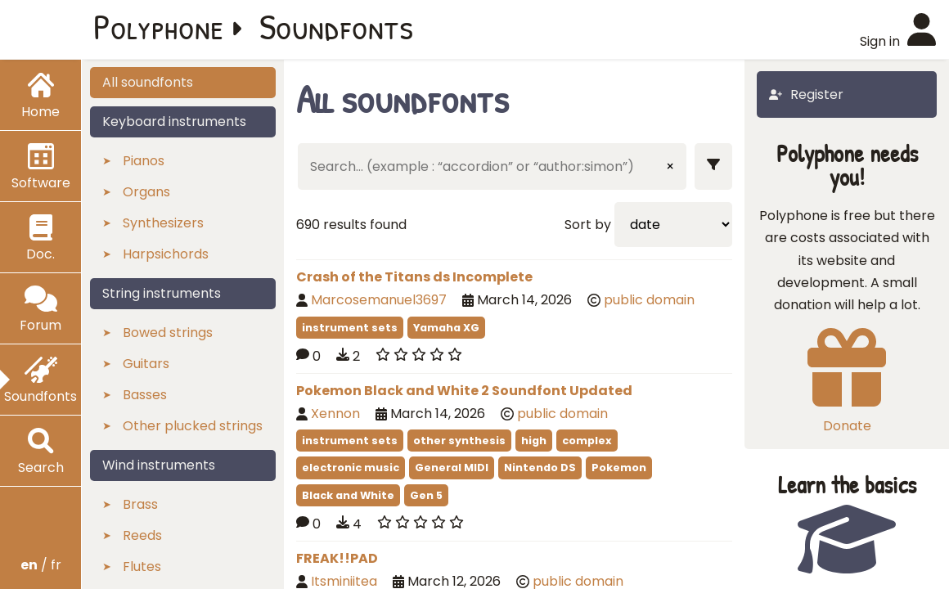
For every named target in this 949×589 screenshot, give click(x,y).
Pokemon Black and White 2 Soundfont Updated (464, 390)
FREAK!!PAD (337, 558)
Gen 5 (426, 495)
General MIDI (451, 467)
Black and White (348, 495)
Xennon (335, 413)
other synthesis (459, 440)
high (533, 440)
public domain (649, 299)
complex (587, 440)
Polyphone (158, 26)
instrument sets (350, 328)
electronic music (350, 467)
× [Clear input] (670, 166)
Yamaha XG (446, 328)
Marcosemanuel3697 (379, 299)
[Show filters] (713, 166)
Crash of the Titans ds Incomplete (414, 277)
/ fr (40, 564)
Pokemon (618, 467)
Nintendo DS (540, 467)
